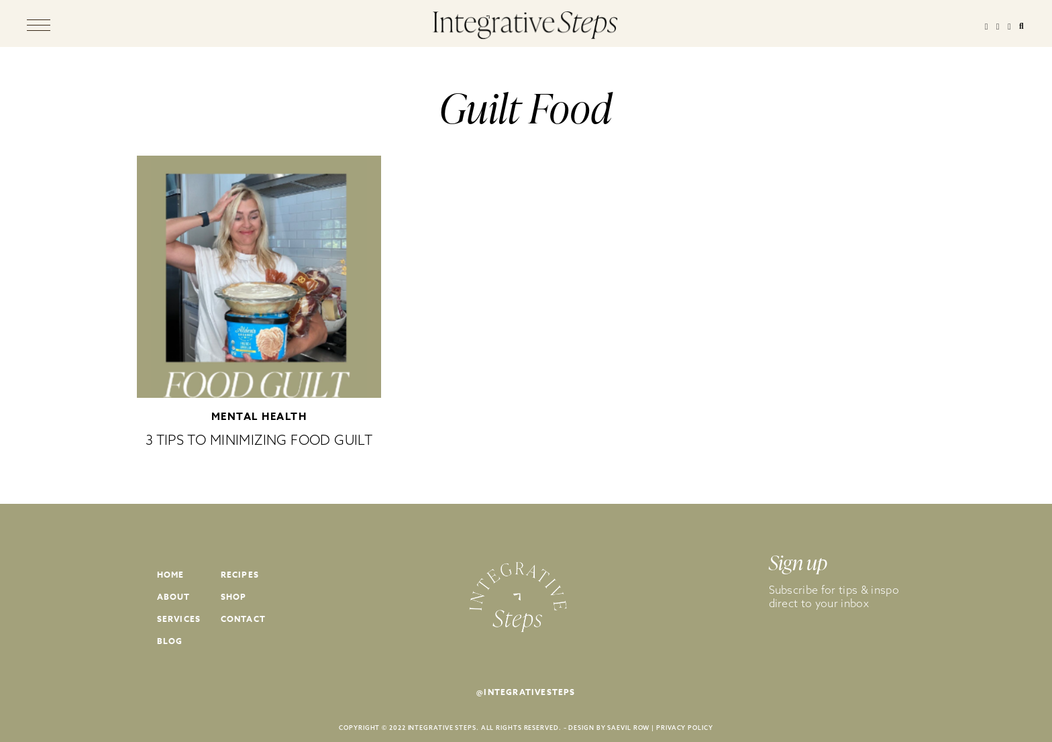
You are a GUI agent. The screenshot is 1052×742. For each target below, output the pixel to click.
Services (179, 619)
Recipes (240, 574)
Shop (234, 596)
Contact (243, 619)
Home (171, 574)
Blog (170, 641)
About (174, 596)
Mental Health (259, 416)
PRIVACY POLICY (684, 727)
